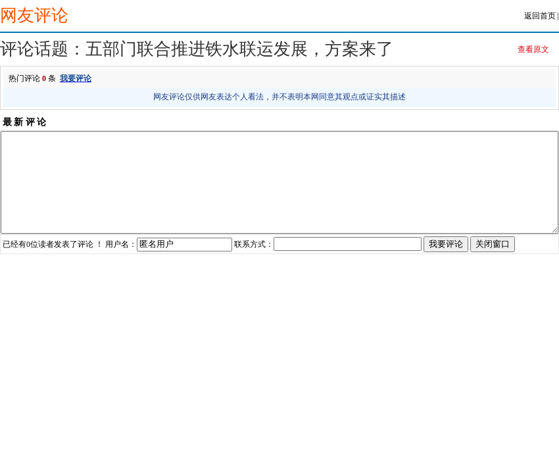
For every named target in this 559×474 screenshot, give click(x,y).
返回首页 (540, 15)
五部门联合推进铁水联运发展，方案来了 (239, 49)
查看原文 (533, 49)
